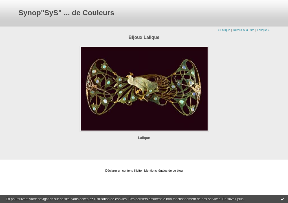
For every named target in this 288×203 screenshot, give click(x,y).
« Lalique (224, 30)
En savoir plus (232, 199)
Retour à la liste (243, 30)
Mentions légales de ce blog (163, 170)
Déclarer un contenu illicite (123, 170)
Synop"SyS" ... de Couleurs (67, 12)
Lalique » (263, 30)
